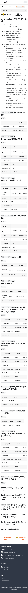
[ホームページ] (2, 7)
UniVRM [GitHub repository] (6, 567)
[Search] (25, 2)
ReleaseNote (4, 570)
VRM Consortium (6, 550)
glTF (3, 578)
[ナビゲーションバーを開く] (2, 2)
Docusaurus (5, 581)
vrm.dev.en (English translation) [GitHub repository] (13, 555)
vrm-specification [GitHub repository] (9, 558)
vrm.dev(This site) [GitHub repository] (9, 552)
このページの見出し (7, 10)
